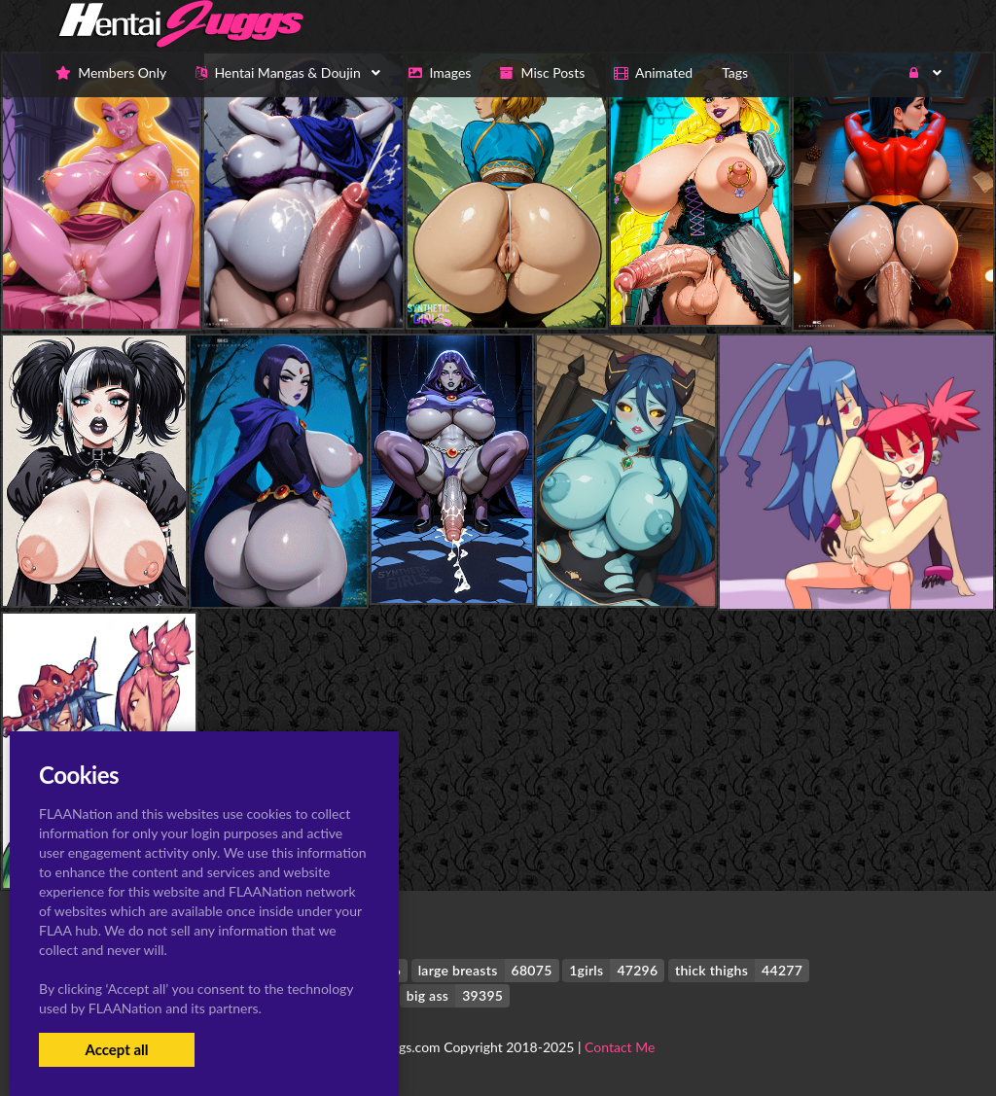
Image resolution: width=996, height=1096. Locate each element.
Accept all (116, 1049)
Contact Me (620, 1047)
